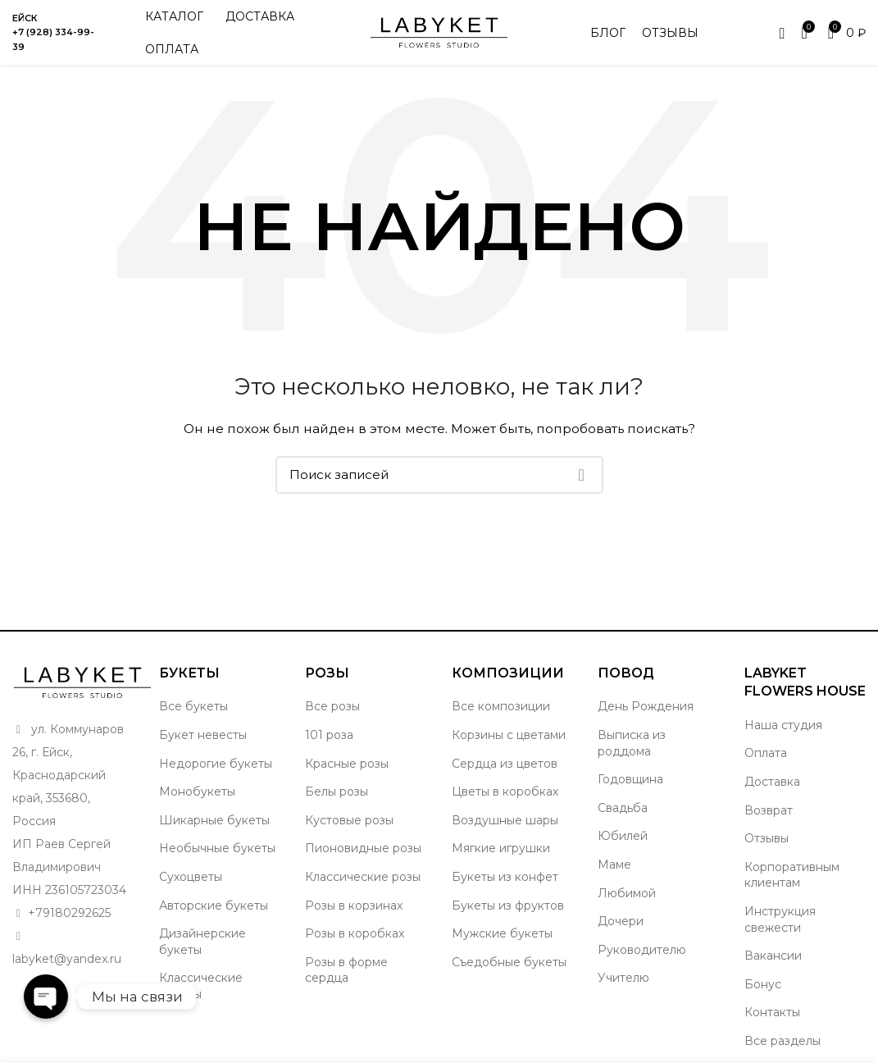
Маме (614, 864)
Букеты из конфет (505, 876)
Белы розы (336, 791)
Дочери (621, 921)
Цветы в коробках (505, 791)
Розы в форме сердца (346, 970)
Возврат (768, 810)
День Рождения (646, 706)
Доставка (772, 781)
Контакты (772, 1012)
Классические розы (363, 876)
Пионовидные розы (363, 848)
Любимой (627, 893)
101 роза (329, 735)
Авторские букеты (213, 905)
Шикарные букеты (214, 820)
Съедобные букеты (509, 962)
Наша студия (783, 725)
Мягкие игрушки (501, 848)
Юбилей (623, 835)
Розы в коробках (354, 933)
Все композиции (501, 706)
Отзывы (766, 838)
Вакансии (773, 955)
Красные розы (347, 763)
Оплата (765, 753)
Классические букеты (201, 985)
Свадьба (623, 808)
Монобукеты (197, 791)
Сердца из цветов (504, 763)
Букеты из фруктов (508, 905)
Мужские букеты (502, 933)
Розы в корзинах (354, 905)
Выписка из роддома (632, 743)
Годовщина (630, 779)
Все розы (332, 706)
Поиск (581, 475)
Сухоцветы (190, 876)
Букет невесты (203, 735)
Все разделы (782, 1040)
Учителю (623, 977)
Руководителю (642, 949)
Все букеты (193, 706)
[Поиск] (439, 475)
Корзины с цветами (509, 735)
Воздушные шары (505, 820)
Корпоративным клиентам (791, 875)
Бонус (762, 984)
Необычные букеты (217, 848)
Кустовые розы (349, 820)
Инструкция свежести (780, 919)
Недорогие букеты (215, 763)
